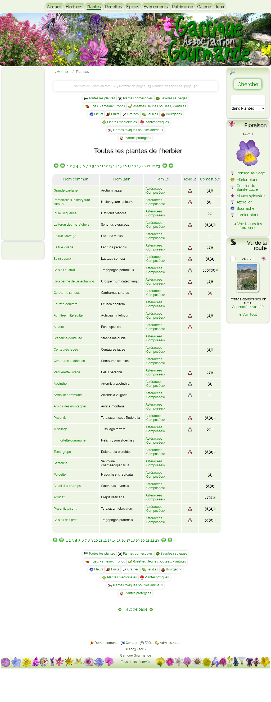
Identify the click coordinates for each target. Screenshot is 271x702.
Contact (131, 643)
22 (153, 166)
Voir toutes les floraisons (249, 226)
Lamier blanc (248, 215)
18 (134, 166)
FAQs (148, 643)
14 (115, 166)
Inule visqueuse (65, 213)
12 (106, 166)
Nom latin (121, 179)
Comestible (210, 179)
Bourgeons (174, 114)
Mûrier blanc (247, 180)
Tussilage (60, 429)
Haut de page (135, 609)
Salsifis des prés (65, 520)
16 (125, 166)
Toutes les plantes (102, 98)
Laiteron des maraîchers (71, 224)
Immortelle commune (69, 440)
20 (144, 166)
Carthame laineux (67, 293)
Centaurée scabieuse (69, 361)
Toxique (190, 179)
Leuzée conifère (66, 304)
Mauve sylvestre (251, 196)
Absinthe (60, 383)
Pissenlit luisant (65, 508)
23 (158, 166)
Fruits (115, 114)
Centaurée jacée (66, 349)
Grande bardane (66, 190)
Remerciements (106, 643)
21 (148, 166)
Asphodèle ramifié (248, 307)
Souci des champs (67, 486)
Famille (162, 179)
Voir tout (249, 314)
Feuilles (152, 114)
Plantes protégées (138, 138)
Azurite (59, 327)
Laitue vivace (63, 247)
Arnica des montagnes (70, 406)
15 (120, 166)
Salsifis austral (64, 270)
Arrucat (59, 497)
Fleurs (98, 114)
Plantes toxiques (157, 122)
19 (139, 166)
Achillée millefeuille (68, 315)
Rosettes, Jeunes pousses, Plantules (159, 106)
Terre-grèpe (62, 452)
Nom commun (75, 179)
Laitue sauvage (65, 236)
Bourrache (245, 208)
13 (110, 166)
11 (101, 166)
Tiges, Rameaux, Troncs (107, 106)
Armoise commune (68, 395)
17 (129, 166)
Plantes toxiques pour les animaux (138, 130)
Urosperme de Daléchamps (74, 281)
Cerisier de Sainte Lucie (247, 188)
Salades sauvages (174, 98)
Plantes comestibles (138, 98)
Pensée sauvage (251, 173)
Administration (170, 643)
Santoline (60, 463)
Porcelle (60, 474)
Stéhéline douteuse (68, 338)
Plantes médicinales (122, 122)
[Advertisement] (25, 154)
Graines (133, 114)
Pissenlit (60, 418)
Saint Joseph (63, 259)
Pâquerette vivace (67, 372)
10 (97, 166)
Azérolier (244, 202)
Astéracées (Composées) (155, 190)
